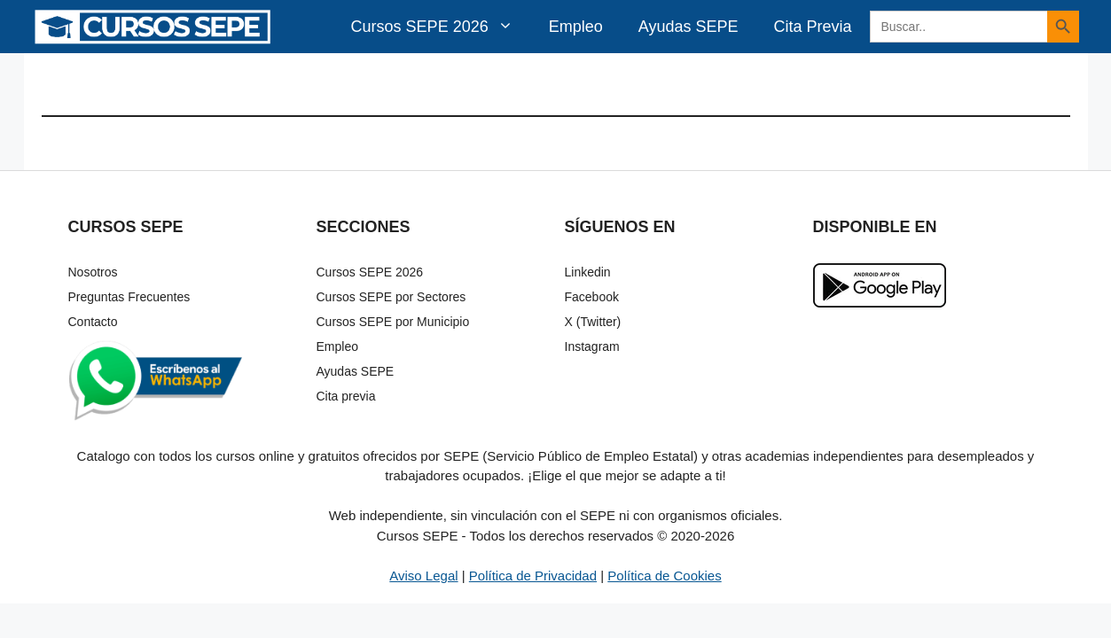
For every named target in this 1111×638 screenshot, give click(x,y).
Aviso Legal (423, 575)
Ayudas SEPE (688, 26)
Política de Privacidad (533, 575)
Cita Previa (812, 26)
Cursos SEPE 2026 (441, 26)
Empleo (576, 26)
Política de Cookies (664, 575)
